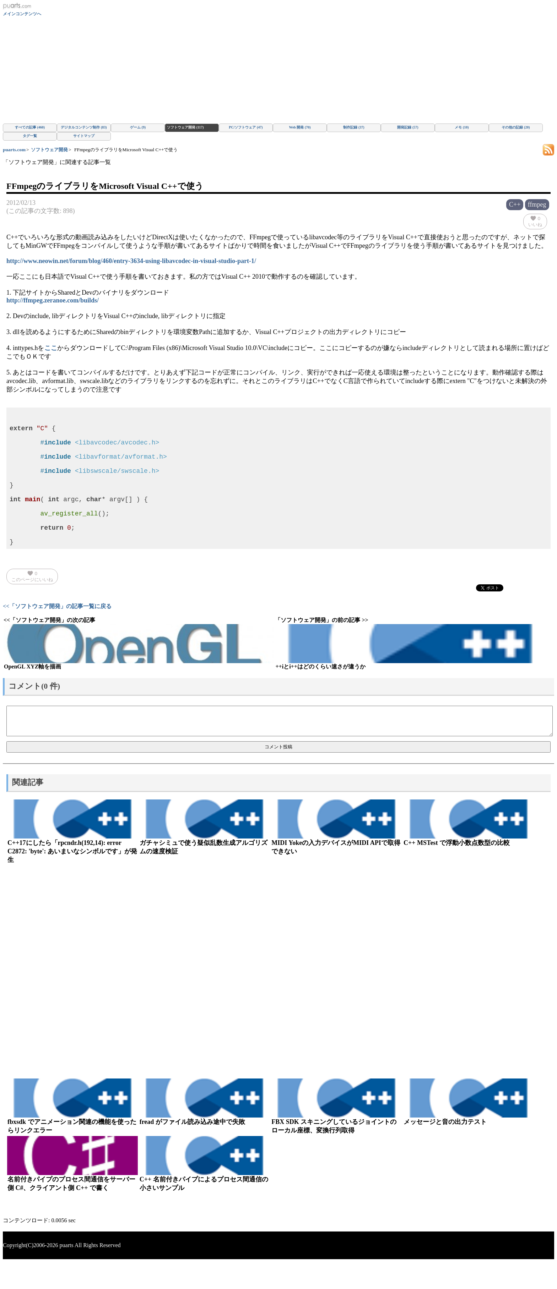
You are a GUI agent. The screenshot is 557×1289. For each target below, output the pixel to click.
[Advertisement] (278, 70)
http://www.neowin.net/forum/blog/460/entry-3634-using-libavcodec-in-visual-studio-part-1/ (131, 260)
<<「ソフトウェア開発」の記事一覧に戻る (57, 633)
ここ (50, 347)
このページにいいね (32, 603)
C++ (514, 204)
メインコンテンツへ (22, 13)
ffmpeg (537, 204)
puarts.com (14, 149)
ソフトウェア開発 (49, 149)
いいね (535, 221)
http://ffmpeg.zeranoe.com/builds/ (52, 300)
